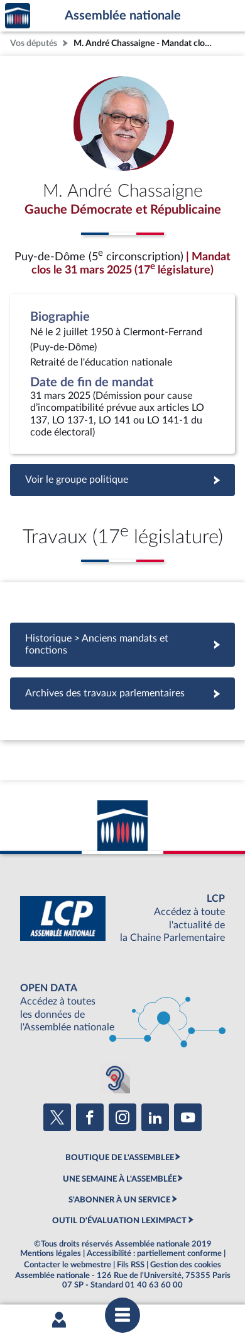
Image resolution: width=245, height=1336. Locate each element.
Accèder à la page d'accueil (17, 16)
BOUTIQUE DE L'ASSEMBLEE (119, 1157)
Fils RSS (130, 1265)
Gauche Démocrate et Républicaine (122, 210)
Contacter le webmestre (67, 1265)
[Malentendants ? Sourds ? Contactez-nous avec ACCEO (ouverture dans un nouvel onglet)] (115, 1078)
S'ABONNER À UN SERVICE (119, 1200)
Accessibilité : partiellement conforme (154, 1253)
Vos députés (33, 43)
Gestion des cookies (185, 1265)
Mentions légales (50, 1253)
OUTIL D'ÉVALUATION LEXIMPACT (119, 1220)
